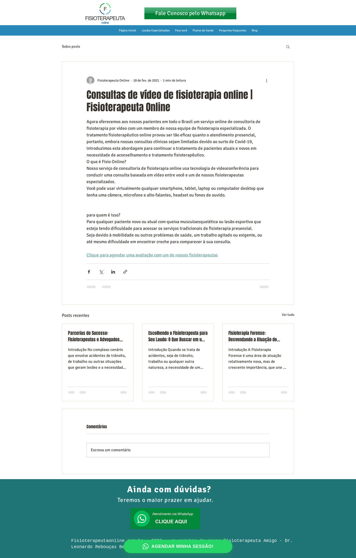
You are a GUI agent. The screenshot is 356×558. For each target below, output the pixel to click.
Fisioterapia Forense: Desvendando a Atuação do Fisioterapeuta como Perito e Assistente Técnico (254, 336)
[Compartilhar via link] (125, 271)
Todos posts (71, 46)
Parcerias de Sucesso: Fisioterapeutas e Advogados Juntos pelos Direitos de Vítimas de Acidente (96, 336)
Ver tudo (288, 315)
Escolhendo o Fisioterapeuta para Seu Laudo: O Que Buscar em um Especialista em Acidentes (178, 336)
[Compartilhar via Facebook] (89, 271)
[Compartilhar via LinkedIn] (113, 271)
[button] (288, 46)
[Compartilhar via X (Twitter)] (101, 271)
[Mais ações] (266, 80)
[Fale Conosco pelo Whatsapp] (190, 13)
